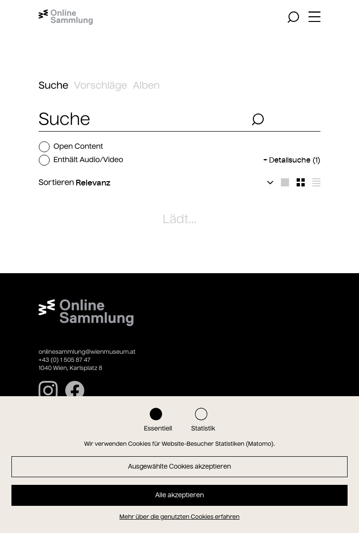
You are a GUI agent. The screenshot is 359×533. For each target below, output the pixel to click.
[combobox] (142, 119)
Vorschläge (100, 86)
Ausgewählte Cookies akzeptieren (179, 466)
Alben (146, 86)
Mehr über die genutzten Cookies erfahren (179, 517)
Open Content (71, 147)
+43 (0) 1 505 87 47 (64, 360)
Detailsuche (294, 159)
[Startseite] (66, 17)
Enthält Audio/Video (81, 160)
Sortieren (56, 182)
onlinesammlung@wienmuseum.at (87, 352)
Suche (54, 86)
